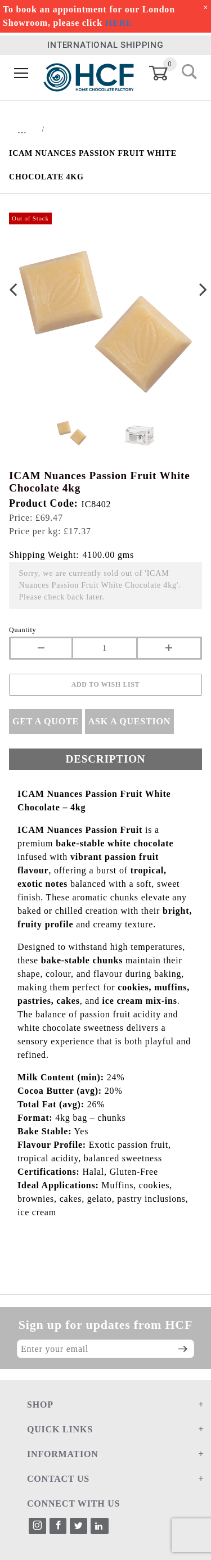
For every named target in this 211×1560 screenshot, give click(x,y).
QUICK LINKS (60, 1429)
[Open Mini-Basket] (165, 73)
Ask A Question (129, 721)
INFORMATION (62, 1454)
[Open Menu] (21, 73)
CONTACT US (58, 1479)
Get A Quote (45, 721)
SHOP (40, 1404)
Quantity (22, 630)
